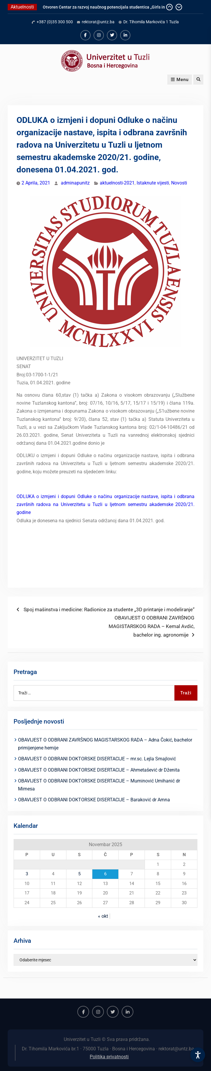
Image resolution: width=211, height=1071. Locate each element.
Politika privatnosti (109, 1057)
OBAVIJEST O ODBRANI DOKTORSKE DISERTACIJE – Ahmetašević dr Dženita (99, 770)
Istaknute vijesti (153, 183)
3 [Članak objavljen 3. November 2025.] (27, 873)
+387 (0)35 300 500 (55, 21)
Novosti (179, 183)
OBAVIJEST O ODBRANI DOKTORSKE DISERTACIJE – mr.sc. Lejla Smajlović (97, 759)
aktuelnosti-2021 (117, 183)
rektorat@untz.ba (98, 21)
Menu (180, 79)
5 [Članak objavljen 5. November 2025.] (79, 873)
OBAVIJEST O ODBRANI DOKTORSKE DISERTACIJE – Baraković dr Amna (94, 800)
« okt (103, 916)
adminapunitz (75, 183)
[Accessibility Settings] (197, 1054)
